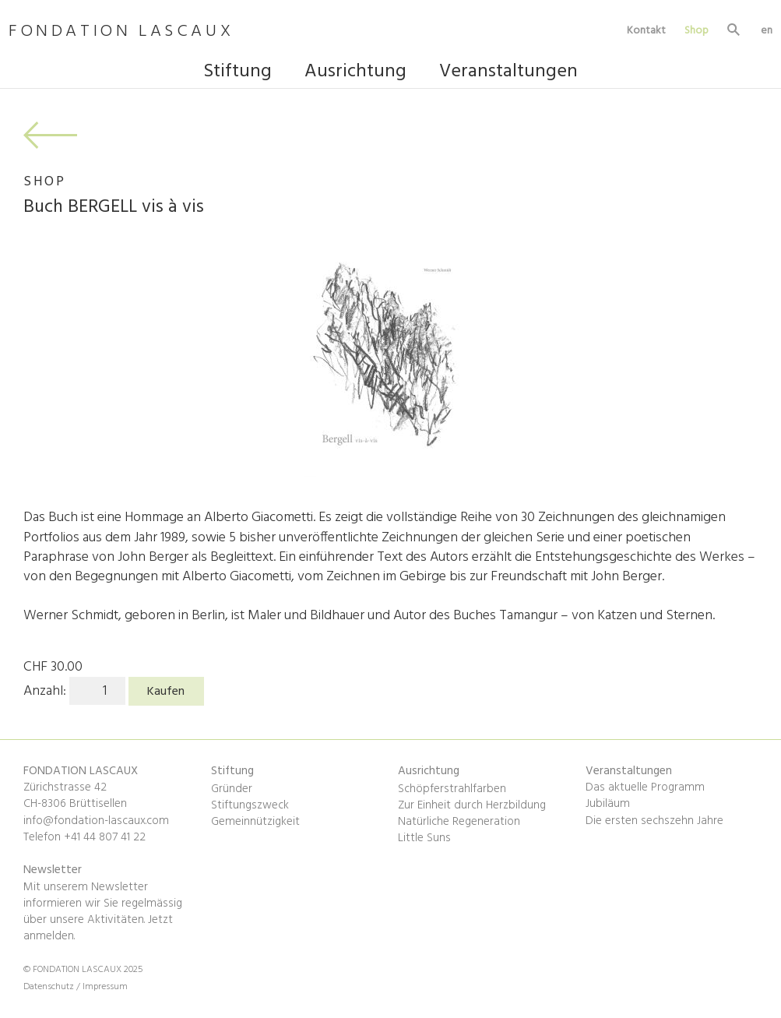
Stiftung (237, 73)
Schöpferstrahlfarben (452, 789)
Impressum (105, 987)
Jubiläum (608, 803)
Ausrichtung (355, 73)
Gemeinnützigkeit (255, 821)
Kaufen (166, 692)
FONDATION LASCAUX (121, 32)
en (766, 30)
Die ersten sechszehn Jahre (654, 821)
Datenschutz (49, 987)
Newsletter (52, 870)
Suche (734, 31)
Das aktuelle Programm (645, 787)
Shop (696, 30)
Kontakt (646, 30)
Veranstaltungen (508, 73)
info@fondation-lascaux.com (96, 821)
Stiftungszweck (250, 805)
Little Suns (424, 838)
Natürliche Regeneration (459, 821)
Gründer (231, 789)
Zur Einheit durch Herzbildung (472, 805)
